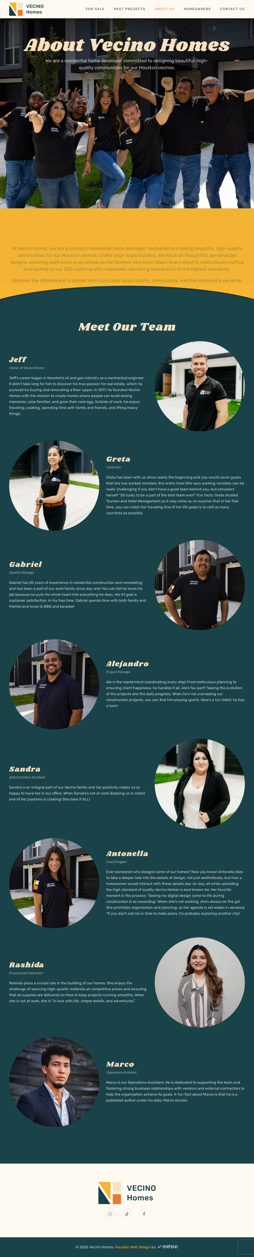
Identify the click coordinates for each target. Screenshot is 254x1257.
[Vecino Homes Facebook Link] (144, 1214)
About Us (165, 9)
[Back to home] (26, 9)
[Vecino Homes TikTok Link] (127, 1214)
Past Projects (130, 9)
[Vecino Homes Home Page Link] (127, 1193)
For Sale (95, 9)
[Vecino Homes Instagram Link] (110, 1214)
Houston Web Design (133, 1247)
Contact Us (232, 9)
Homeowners (197, 9)
